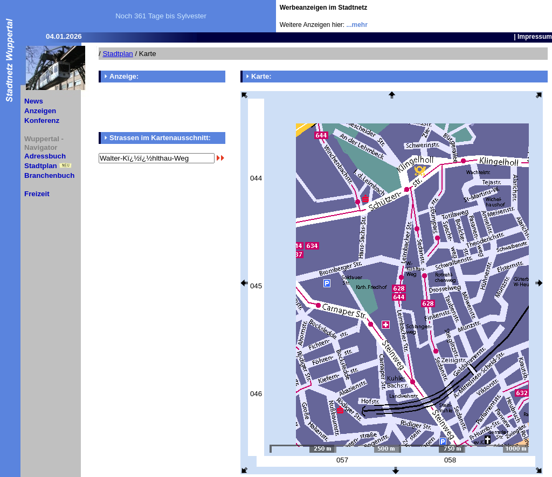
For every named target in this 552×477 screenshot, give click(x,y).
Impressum (535, 36)
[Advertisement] (489, 16)
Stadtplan (40, 166)
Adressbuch (45, 156)
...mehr (357, 25)
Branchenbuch (49, 175)
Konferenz (41, 120)
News (33, 101)
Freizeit (37, 194)
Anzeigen (40, 111)
